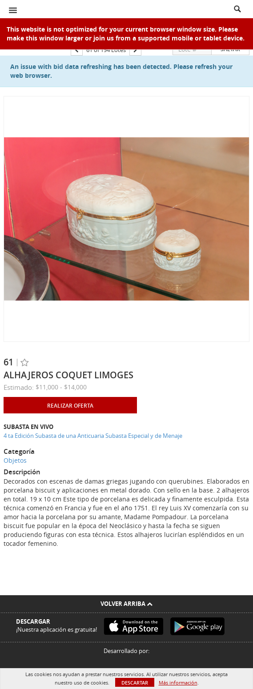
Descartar (134, 682)
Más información (178, 682)
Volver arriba (126, 604)
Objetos (15, 460)
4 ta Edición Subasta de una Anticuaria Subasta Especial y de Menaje (93, 436)
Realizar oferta (70, 405)
